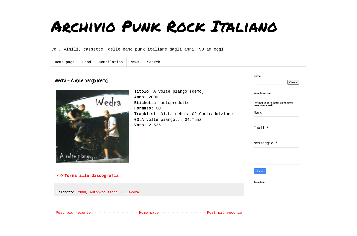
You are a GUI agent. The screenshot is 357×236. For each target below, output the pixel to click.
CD (123, 192)
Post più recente (73, 213)
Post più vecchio (224, 213)
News (134, 62)
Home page (64, 62)
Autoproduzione (103, 192)
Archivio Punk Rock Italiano (164, 25)
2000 (82, 192)
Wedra (134, 192)
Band (86, 62)
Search (153, 62)
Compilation (111, 62)
